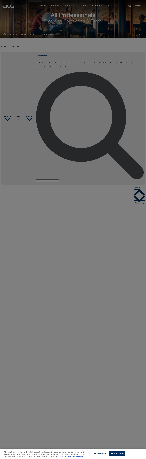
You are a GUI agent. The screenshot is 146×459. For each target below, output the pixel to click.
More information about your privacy (72, 456)
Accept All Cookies (116, 453)
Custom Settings (100, 453)
